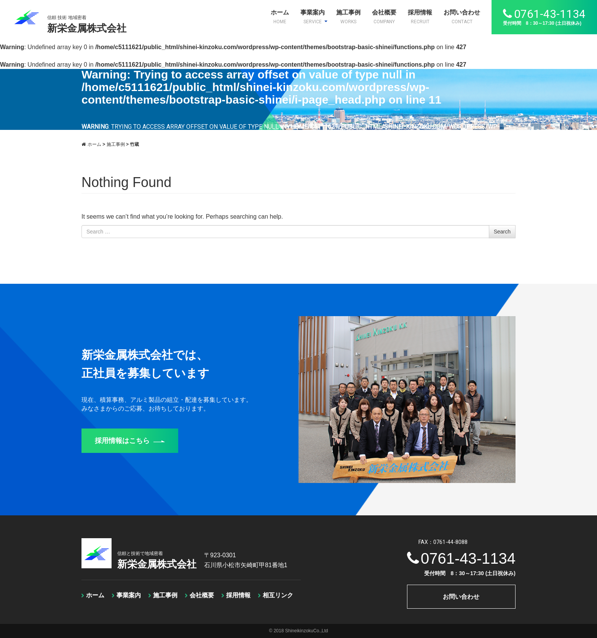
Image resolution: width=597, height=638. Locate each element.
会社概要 (384, 16)
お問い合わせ (462, 16)
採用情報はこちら (130, 441)
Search (502, 232)
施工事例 (348, 16)
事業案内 (313, 16)
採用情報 (420, 16)
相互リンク (278, 595)
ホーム (280, 16)
